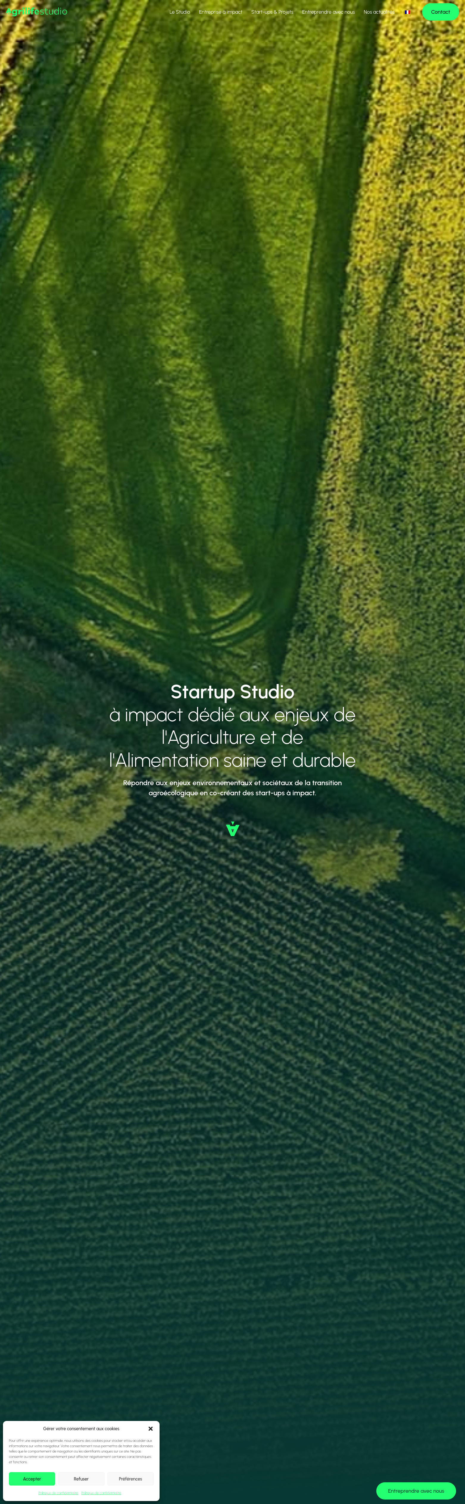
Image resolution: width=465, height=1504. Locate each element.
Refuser (81, 1479)
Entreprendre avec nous (328, 12)
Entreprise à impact (221, 12)
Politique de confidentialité (58, 1493)
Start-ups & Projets (272, 12)
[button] (151, 1429)
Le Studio (180, 12)
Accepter (32, 1479)
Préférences (130, 1479)
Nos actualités (379, 12)
